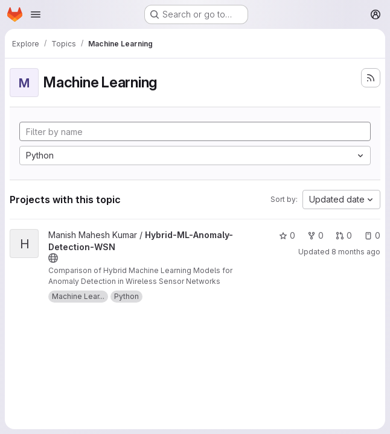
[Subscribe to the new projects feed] (370, 77)
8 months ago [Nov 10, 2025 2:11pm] (355, 251)
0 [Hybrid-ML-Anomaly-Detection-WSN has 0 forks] (315, 235)
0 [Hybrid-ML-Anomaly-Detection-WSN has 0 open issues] (372, 235)
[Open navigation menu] (35, 14)
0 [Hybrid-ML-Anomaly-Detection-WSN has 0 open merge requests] (344, 235)
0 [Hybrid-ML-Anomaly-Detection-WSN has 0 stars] (287, 235)
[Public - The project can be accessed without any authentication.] (53, 258)
